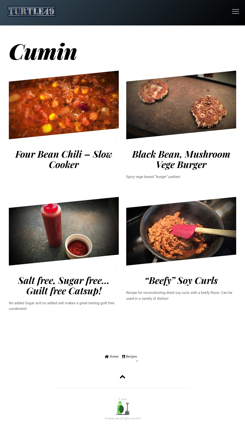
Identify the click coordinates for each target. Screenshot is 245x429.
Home (112, 356)
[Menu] (235, 11)
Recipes (129, 356)
